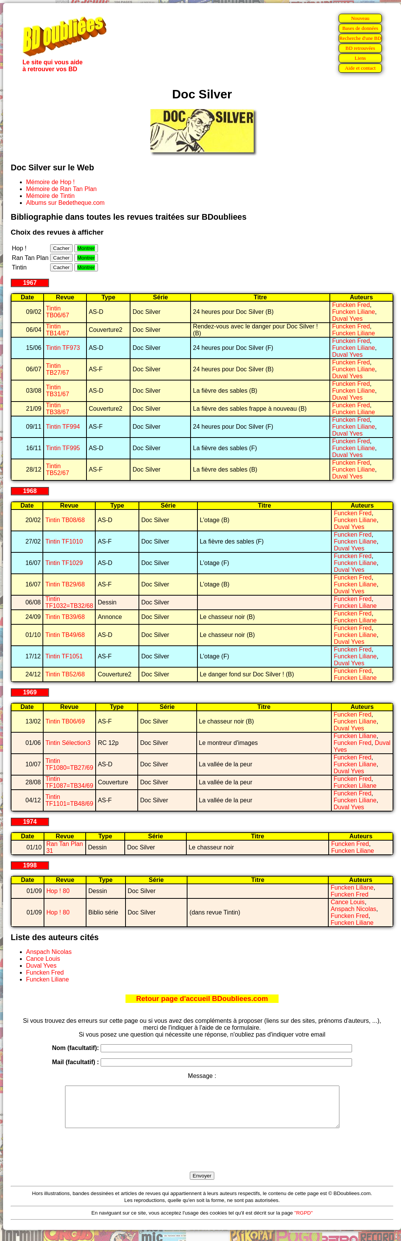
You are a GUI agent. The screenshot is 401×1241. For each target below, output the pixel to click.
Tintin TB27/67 (57, 369)
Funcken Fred (351, 305)
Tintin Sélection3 (68, 743)
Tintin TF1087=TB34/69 (69, 782)
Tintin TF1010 (64, 541)
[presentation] (202, 1159)
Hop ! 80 (57, 891)
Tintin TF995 (63, 448)
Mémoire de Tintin (50, 196)
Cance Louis (348, 902)
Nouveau (360, 18)
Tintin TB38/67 (57, 408)
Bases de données (360, 28)
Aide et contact (360, 68)
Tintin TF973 (63, 348)
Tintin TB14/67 (57, 329)
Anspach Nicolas (353, 909)
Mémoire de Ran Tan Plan (61, 189)
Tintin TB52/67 (57, 469)
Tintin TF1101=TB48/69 (69, 800)
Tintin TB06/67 (57, 311)
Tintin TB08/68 (65, 520)
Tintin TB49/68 (65, 635)
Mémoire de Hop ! (50, 182)
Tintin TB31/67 (57, 390)
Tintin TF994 (63, 426)
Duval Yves (347, 318)
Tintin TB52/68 (65, 674)
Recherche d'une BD (360, 38)
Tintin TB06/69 (65, 721)
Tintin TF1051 (64, 656)
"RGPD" (303, 1221)
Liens (360, 58)
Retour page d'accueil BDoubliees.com (202, 998)
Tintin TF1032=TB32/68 (69, 602)
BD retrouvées (360, 48)
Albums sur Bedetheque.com (65, 202)
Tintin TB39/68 (65, 617)
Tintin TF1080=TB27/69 (69, 764)
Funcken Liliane (353, 312)
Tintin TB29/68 (65, 584)
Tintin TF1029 (64, 563)
